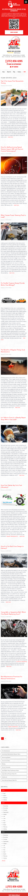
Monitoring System (6, 757)
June (4, 818)
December (5, 806)
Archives (19, 71)
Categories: (5, 747)
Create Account (14, 32)
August (4, 814)
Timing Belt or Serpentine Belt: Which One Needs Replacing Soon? (13, 613)
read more (10, 137)
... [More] (3, 860)
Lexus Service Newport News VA (9, 773)
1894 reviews (17, 52)
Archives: (4, 787)
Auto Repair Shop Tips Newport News (10, 770)
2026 (3, 790)
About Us (9, 71)
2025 (3, 803)
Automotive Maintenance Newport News (11, 754)
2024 (25, 71)
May (4, 820)
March (4, 795)
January (5, 799)
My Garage (15, 67)
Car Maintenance (6, 750)
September (5, 812)
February (5, 797)
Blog (14, 71)
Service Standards (6, 767)
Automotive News (6, 760)
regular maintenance (13, 726)
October (5, 810)
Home (3, 71)
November (5, 808)
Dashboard (4, 777)
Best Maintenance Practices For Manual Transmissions (11, 677)
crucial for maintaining (21, 661)
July (4, 816)
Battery (3, 764)
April (4, 793)
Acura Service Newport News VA (9, 780)
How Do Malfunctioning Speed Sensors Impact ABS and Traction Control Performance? (12, 149)
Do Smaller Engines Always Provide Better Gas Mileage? (13, 284)
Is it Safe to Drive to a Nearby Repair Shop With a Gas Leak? (13, 418)
